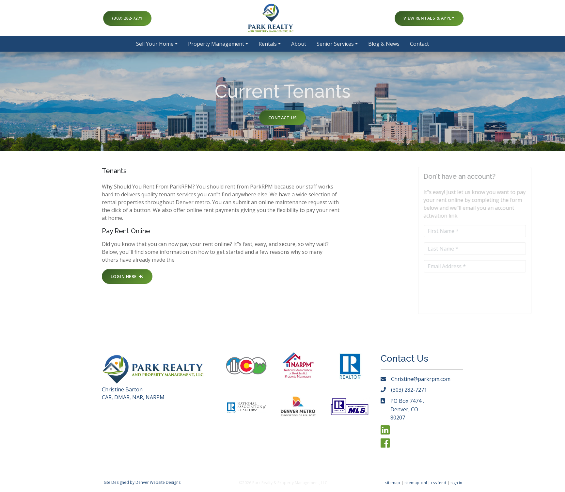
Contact (419, 43)
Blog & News (384, 43)
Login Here (127, 276)
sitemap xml (415, 482)
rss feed (438, 482)
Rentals (268, 43)
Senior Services (335, 43)
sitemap (392, 482)
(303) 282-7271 (127, 18)
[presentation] (494, 287)
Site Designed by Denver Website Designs (142, 482)
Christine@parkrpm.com (420, 379)
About (298, 43)
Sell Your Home (155, 43)
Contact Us (282, 118)
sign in (456, 482)
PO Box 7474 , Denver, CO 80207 (407, 409)
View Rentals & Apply (428, 18)
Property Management (216, 43)
